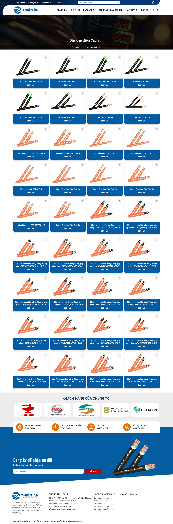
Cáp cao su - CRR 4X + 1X (31, 81)
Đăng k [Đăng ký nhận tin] (93, 470)
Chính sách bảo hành (102, 500)
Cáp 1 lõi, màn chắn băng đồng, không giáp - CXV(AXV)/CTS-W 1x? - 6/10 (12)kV (31, 304)
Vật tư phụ (132, 10)
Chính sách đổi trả (100, 503)
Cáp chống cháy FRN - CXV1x (142, 153)
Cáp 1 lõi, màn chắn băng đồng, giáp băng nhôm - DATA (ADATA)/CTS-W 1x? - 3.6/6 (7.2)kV (105, 342)
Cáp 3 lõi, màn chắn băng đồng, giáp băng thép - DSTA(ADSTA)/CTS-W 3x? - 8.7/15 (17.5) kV (68, 265)
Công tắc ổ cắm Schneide (111, 10)
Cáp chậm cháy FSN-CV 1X (31, 189)
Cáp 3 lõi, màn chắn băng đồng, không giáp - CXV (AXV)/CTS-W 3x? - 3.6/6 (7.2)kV (68, 380)
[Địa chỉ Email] (48, 470)
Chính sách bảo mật (101, 497)
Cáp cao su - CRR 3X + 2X (105, 81)
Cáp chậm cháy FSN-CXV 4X (68, 224)
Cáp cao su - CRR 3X (142, 81)
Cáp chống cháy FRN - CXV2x (105, 153)
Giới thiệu (75, 10)
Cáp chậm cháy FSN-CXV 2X (105, 189)
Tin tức (144, 10)
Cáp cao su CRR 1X (105, 117)
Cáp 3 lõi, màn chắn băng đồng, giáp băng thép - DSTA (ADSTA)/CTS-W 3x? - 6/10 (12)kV (105, 304)
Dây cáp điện (89, 10)
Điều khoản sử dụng (101, 505)
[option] (28, 409)
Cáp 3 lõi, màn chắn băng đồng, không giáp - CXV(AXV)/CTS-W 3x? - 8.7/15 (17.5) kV (31, 265)
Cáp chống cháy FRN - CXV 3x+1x (31, 153)
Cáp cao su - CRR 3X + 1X (31, 117)
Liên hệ (154, 10)
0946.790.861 (20, 3)
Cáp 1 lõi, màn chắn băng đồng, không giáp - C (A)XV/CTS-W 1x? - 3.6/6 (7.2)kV (68, 342)
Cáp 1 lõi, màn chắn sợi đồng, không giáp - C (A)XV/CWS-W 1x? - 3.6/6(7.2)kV (31, 342)
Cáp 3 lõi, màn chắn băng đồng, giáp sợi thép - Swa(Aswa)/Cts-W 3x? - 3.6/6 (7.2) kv (142, 380)
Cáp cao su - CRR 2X (68, 117)
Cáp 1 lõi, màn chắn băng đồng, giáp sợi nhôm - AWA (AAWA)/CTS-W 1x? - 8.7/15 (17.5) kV (142, 227)
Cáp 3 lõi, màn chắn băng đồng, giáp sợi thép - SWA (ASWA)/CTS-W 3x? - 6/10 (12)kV (142, 304)
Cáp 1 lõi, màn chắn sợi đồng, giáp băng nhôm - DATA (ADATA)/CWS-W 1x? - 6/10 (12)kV (68, 304)
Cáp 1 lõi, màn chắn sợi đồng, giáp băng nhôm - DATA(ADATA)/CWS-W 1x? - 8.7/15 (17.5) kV (105, 227)
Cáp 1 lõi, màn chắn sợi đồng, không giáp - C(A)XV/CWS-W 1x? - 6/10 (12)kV (142, 265)
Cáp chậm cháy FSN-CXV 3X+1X (31, 224)
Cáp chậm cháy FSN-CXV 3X (142, 189)
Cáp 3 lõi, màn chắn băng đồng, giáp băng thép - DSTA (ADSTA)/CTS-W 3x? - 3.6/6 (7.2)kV (105, 380)
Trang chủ (62, 10)
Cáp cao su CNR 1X (142, 117)
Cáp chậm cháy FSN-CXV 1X (68, 189)
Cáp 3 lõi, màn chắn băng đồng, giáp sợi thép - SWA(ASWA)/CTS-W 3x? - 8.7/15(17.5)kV (105, 265)
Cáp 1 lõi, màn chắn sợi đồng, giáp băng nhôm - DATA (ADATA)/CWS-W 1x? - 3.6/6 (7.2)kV (30, 380)
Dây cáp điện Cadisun (92, 47)
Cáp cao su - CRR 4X (68, 81)
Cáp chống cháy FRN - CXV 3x (68, 153)
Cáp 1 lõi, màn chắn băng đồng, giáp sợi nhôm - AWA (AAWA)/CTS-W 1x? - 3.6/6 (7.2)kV (142, 342)
